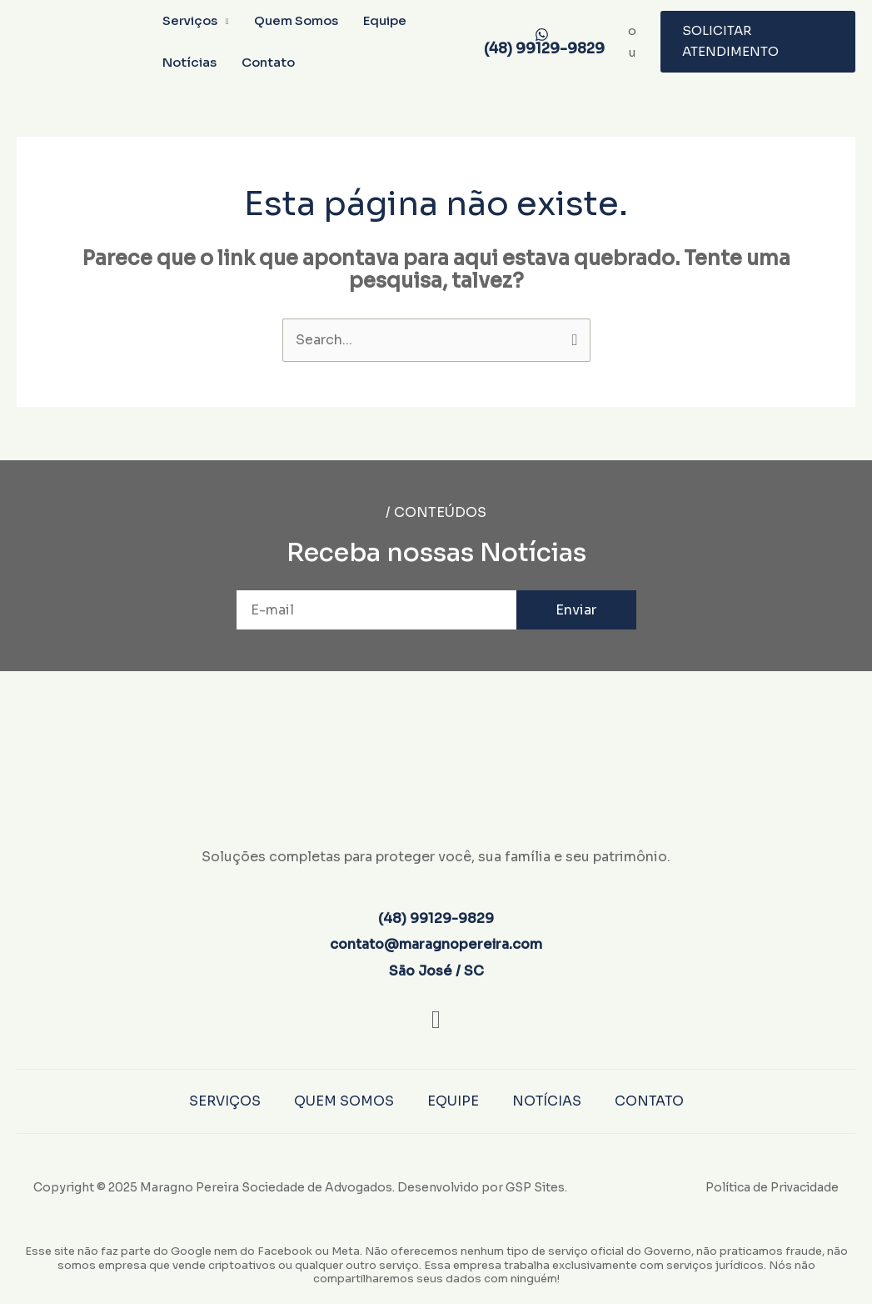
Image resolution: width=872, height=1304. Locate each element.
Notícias (189, 62)
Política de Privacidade (772, 1187)
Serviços (189, 20)
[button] (757, 42)
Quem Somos (296, 20)
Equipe (384, 20)
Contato (268, 62)
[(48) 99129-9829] (541, 42)
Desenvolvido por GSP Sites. (482, 1187)
